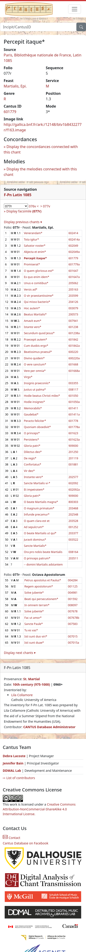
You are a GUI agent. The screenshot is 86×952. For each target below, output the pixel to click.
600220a (74, 358)
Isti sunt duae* (34, 643)
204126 (73, 302)
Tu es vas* (31, 630)
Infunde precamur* (37, 514)
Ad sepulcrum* (34, 527)
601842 (73, 339)
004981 (73, 593)
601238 (73, 327)
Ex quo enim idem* (36, 277)
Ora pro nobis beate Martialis (43, 552)
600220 (73, 352)
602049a (74, 252)
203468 (73, 508)
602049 (73, 246)
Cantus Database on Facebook (25, 843)
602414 (73, 233)
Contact (11, 838)
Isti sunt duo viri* (35, 636)
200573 (73, 314)
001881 (73, 464)
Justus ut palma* (35, 389)
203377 (73, 533)
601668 (73, 364)
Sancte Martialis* (35, 546)
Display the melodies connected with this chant (40, 172)
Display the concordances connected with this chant (41, 149)
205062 (73, 283)
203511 (73, 558)
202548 (73, 514)
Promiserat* (32, 264)
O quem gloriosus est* (39, 271)
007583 (73, 624)
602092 (73, 483)
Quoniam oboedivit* (37, 427)
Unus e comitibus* (36, 283)
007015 (73, 636)
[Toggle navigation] (74, 9)
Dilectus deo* (33, 452)
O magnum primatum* (39, 508)
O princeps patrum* (37, 558)
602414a (74, 239)
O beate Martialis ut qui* (40, 533)
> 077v (45, 206)
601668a (74, 371)
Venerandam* (33, 233)
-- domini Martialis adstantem (43, 564)
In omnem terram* (36, 605)
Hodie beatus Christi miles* (42, 396)
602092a (74, 490)
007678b (73, 618)
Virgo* (28, 377)
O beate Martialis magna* (41, 502)
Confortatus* (32, 464)
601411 (73, 408)
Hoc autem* (32, 308)
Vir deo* (29, 471)
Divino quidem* (34, 358)
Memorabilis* (33, 408)
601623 (73, 433)
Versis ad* (30, 289)
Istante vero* (32, 327)
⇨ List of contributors (19, 778)
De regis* (30, 458)
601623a (74, 440)
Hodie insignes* (34, 402)
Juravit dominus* (35, 540)
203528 (73, 521)
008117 (73, 389)
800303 (73, 502)
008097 (73, 605)
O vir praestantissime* (38, 296)
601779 (10, 111)
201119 (73, 458)
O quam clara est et (37, 521)
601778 (73, 421)
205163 (73, 289)
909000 (73, 446)
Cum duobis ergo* (36, 346)
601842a (74, 346)
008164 (73, 552)
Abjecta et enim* (35, 252)
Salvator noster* (34, 246)
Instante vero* (33, 477)
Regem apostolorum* (38, 586)
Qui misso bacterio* (37, 302)
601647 (73, 271)
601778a (74, 427)
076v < (34, 206)
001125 (73, 586)
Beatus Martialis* (35, 314)
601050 (73, 396)
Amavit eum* (32, 321)
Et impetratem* (34, 490)
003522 (73, 540)
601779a (74, 264)
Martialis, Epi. (15, 86)
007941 (73, 321)
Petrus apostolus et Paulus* (42, 580)
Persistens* (31, 440)
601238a (74, 333)
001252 (73, 527)
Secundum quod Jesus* (39, 333)
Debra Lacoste (14, 756)
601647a (74, 277)
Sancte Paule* (33, 624)
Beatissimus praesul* (38, 352)
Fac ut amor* (33, 618)
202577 (73, 477)
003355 (73, 383)
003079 (73, 308)
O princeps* (32, 433)
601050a (74, 402)
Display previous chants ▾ (23, 222)
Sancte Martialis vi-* (37, 483)
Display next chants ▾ (20, 653)
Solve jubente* (34, 593)
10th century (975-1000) (31, 684)
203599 (73, 296)
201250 (73, 452)
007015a (73, 643)
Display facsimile (24, 211)
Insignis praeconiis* (37, 383)
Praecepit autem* (35, 339)
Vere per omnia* (35, 371)
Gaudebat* (31, 414)
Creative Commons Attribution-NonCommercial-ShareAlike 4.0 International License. (39, 809)
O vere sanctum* (35, 364)
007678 (73, 611)
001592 (73, 599)
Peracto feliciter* (35, 421)
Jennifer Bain (13, 763)
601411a (74, 414)
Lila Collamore (22, 695)
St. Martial (31, 679)
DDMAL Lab (12, 770)
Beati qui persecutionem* (41, 599)
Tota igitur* (31, 239)
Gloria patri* (32, 446)
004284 (73, 580)
